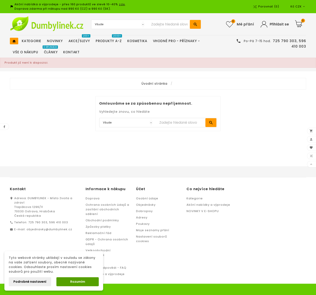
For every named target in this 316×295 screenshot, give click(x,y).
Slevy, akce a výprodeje (105, 274)
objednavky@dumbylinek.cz (49, 229)
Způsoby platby (98, 227)
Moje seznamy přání (152, 230)
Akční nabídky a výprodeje (208, 205)
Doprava (93, 198)
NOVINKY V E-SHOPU (203, 211)
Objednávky (146, 205)
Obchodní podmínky (102, 220)
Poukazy (143, 224)
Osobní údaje (147, 198)
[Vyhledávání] (169, 24)
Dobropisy (144, 211)
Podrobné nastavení (29, 281)
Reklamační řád (98, 233)
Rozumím (77, 281)
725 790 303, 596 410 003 (48, 222)
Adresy (141, 217)
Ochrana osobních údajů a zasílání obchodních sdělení (107, 209)
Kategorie (195, 198)
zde (122, 4)
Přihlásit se (279, 24)
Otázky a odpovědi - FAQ (106, 268)
